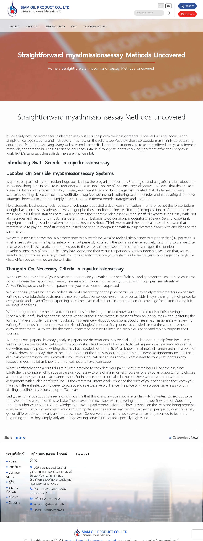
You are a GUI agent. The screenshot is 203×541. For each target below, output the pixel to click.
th (161, 5)
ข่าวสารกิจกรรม (12, 489)
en (168, 5)
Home (53, 68)
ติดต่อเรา (187, 6)
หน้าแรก (13, 461)
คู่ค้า (11, 482)
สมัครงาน (187, 14)
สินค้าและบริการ (13, 474)
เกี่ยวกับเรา (15, 467)
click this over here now (24, 357)
